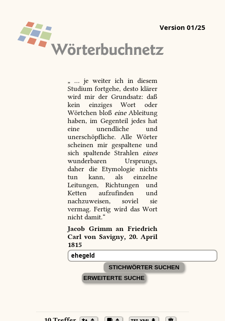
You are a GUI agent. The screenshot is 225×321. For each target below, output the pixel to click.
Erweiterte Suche (114, 278)
